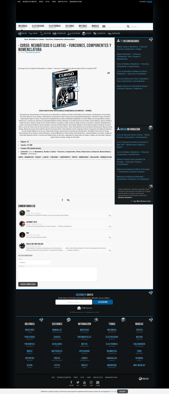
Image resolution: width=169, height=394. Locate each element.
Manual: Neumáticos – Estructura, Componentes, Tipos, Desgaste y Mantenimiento (129, 56)
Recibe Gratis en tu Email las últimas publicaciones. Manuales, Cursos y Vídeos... (84, 298)
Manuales (57, 330)
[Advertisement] (65, 60)
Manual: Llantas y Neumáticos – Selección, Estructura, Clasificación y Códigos (132, 48)
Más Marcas (139, 365)
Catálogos (57, 344)
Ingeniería (112, 365)
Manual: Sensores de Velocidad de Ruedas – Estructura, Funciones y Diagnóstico (133, 87)
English (144, 378)
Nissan (139, 337)
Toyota (139, 330)
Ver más (113, 391)
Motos (84, 344)
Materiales (57, 351)
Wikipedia (84, 330)
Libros (84, 358)
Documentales (84, 337)
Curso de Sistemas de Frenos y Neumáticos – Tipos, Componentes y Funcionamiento (133, 80)
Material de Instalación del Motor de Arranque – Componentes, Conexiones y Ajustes (133, 170)
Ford (139, 351)
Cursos (57, 337)
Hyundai (139, 358)
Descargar (84, 351)
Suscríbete (146, 2)
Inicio (19, 39)
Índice (30, 351)
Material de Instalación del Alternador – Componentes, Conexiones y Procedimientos (133, 178)
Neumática (112, 351)
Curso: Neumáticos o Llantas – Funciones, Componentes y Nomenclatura (64, 47)
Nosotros (29, 330)
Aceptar (122, 391)
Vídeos (57, 358)
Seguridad (89, 312)
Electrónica (112, 344)
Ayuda (30, 365)
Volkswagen (139, 344)
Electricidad (112, 337)
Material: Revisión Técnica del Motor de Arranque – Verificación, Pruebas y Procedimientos (131, 161)
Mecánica (111, 330)
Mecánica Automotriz (33, 52)
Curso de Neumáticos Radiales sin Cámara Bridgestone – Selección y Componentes (132, 72)
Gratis (84, 365)
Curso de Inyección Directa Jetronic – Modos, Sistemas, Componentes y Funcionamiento (133, 136)
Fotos (57, 365)
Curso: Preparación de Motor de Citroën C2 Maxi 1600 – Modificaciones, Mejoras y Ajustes (132, 144)
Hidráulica (112, 358)
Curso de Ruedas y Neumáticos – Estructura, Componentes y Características (133, 65)
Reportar (29, 358)
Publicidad (30, 337)
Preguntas (30, 344)
